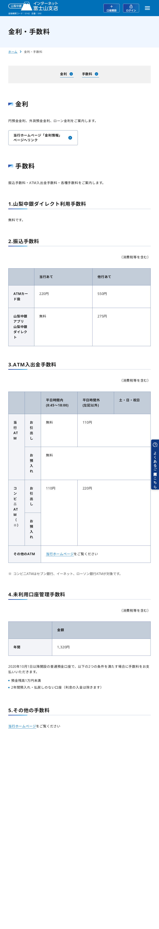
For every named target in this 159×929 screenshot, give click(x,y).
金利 (67, 73)
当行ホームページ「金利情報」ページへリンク (43, 137)
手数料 (90, 73)
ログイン (131, 8)
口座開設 (112, 8)
